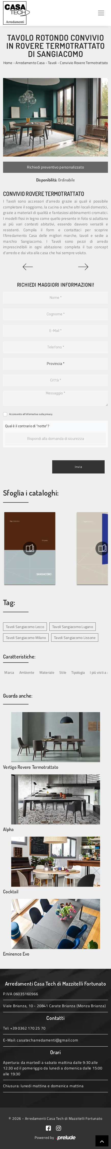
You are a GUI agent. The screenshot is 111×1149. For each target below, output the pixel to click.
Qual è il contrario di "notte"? (27, 425)
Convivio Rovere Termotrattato (84, 62)
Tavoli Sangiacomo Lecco (25, 626)
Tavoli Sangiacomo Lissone (74, 637)
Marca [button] (9, 672)
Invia (78, 466)
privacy (48, 414)
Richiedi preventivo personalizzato (55, 167)
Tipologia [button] (78, 672)
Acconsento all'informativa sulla (30, 414)
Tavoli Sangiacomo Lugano (72, 626)
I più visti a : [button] (99, 672)
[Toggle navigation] (101, 13)
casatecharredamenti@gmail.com (47, 1040)
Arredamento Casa (30, 62)
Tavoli (52, 62)
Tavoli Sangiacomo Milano (26, 637)
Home (7, 62)
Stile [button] (62, 672)
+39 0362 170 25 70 (27, 1028)
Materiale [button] (46, 672)
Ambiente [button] (26, 672)
